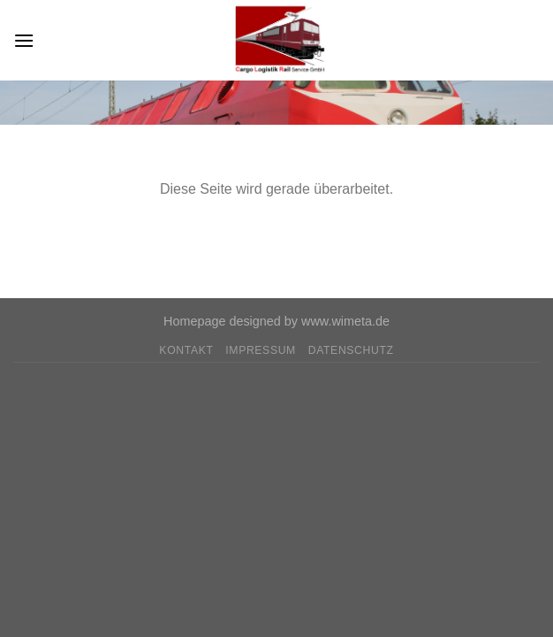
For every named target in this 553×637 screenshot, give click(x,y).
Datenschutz (351, 350)
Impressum (260, 350)
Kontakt (186, 350)
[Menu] (23, 40)
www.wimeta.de (345, 321)
